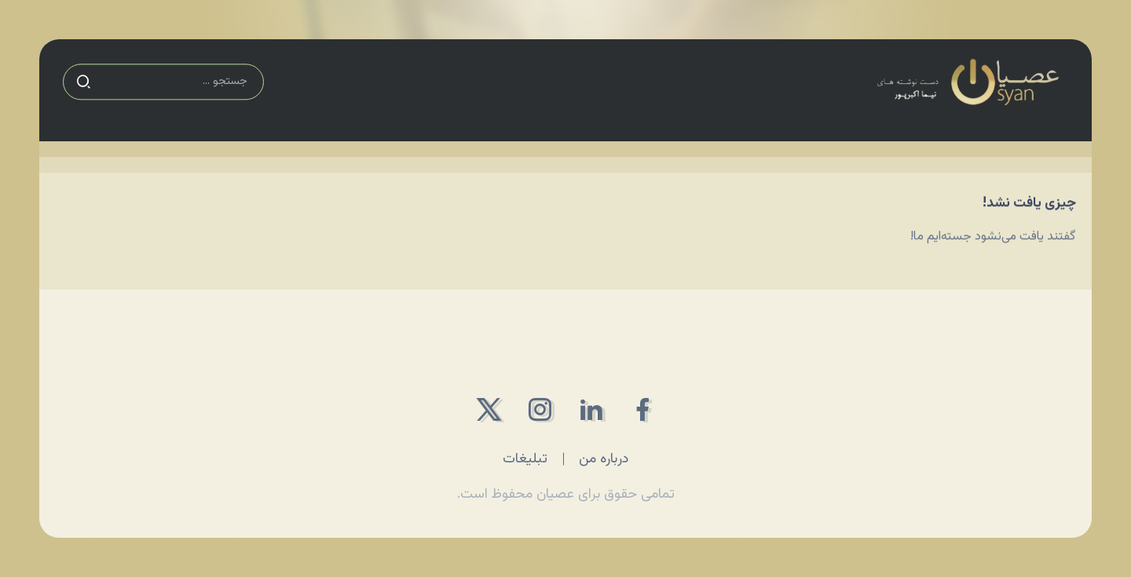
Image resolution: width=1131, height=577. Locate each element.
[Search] (163, 77)
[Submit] (83, 77)
